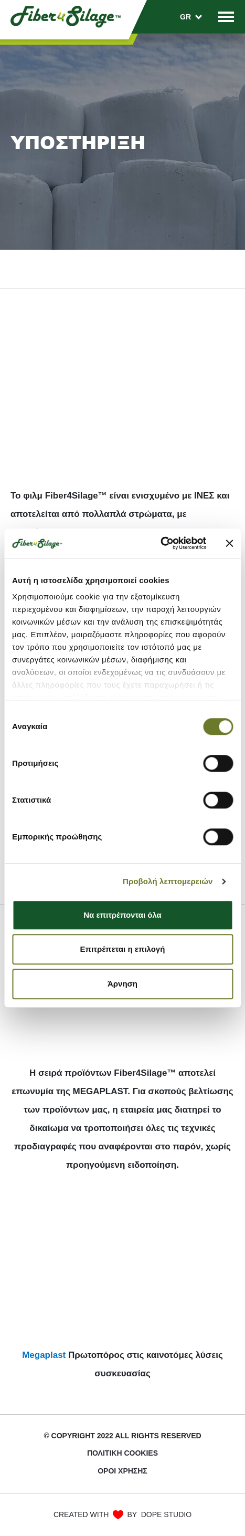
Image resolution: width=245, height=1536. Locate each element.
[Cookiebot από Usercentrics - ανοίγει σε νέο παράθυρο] (160, 543)
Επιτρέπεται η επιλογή (122, 949)
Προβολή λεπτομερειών (168, 881)
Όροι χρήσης (122, 1471)
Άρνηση (122, 983)
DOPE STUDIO (166, 1514)
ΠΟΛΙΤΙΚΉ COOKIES (122, 1453)
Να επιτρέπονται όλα (122, 914)
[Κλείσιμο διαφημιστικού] (229, 543)
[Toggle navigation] (226, 16)
